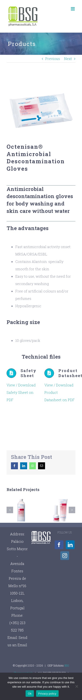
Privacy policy (47, 693)
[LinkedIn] (70, 544)
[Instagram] (64, 555)
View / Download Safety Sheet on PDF (21, 392)
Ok (29, 693)
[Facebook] (59, 544)
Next (68, 58)
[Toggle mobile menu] (73, 9)
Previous (52, 58)
